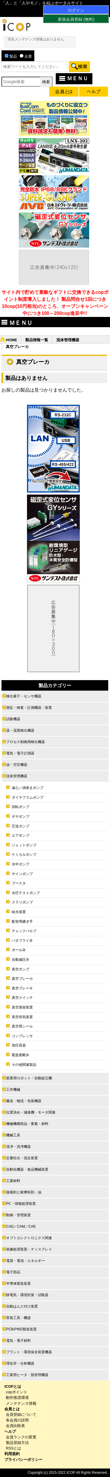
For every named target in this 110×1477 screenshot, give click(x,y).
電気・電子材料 (18, 1341)
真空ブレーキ (22, 988)
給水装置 (19, 912)
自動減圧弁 (20, 960)
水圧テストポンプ (26, 893)
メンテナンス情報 (21, 1403)
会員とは (12, 1409)
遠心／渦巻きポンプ (27, 788)
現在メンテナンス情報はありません (36, 39)
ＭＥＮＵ (73, 78)
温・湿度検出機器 (20, 730)
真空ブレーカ (22, 979)
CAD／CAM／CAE (21, 1226)
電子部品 (13, 1272)
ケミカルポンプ (24, 854)
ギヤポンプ (20, 816)
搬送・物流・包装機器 (23, 1101)
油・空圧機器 (16, 765)
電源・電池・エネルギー (25, 1261)
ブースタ (19, 883)
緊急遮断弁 (20, 1055)
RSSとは (13, 1448)
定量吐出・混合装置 (22, 1158)
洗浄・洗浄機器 (18, 1147)
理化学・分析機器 (20, 1363)
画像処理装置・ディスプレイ (29, 1249)
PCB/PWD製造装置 (21, 1329)
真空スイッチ (22, 998)
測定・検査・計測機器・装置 (29, 708)
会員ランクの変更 (21, 1437)
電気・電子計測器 (20, 753)
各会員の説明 (17, 1420)
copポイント (16, 1392)
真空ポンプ (20, 969)
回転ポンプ (20, 807)
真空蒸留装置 (22, 1007)
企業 (26, 56)
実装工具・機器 (18, 1318)
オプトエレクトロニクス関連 (29, 1238)
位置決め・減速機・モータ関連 (30, 1112)
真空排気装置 (22, 1017)
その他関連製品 (24, 1065)
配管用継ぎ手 (22, 922)
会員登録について (21, 1414)
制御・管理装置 (18, 1215)
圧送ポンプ (20, 826)
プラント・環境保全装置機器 (29, 1352)
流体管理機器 (67, 340)
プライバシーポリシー (23, 1459)
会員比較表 (15, 1425)
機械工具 (13, 1135)
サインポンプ (22, 874)
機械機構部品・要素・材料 (27, 1124)
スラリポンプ (22, 902)
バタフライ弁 (22, 941)
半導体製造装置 (18, 1284)
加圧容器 (19, 1045)
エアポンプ (20, 835)
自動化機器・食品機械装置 (27, 1169)
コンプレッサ (22, 1036)
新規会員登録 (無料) (76, 19)
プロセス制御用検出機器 (25, 742)
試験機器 (13, 719)
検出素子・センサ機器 (23, 696)
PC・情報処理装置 (21, 1204)
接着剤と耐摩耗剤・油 (23, 1192)
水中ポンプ (20, 864)
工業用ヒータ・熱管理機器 (27, 1375)
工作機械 (13, 1089)
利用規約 (12, 1454)
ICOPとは (12, 1386)
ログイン (76, 10)
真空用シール (22, 1026)
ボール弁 (19, 950)
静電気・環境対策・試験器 (27, 1295)
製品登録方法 (17, 1442)
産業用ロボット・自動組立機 (29, 1078)
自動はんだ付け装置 (22, 1306)
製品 (11, 56)
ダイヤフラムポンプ (27, 797)
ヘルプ (10, 1431)
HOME (11, 340)
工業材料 (13, 1181)
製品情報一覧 (36, 340)
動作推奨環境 (17, 1397)
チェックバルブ (24, 931)
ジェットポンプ (24, 845)
